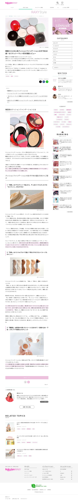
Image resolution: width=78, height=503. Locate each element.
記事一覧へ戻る (27, 407)
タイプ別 (25, 455)
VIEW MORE (70, 101)
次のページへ (27, 377)
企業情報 (29, 489)
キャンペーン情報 (39, 7)
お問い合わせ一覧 (15, 498)
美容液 (30, 455)
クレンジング (35, 442)
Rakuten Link (62, 477)
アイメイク (55, 48)
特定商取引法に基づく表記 (47, 479)
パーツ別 (63, 121)
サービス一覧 (7, 498)
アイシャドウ (61, 114)
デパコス (55, 124)
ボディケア (55, 51)
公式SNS (52, 7)
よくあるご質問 (66, 7)
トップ (12, 7)
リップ (66, 117)
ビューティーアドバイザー (29, 477)
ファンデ (16, 76)
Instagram (62, 473)
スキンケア (10, 74)
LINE (61, 475)
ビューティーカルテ (28, 475)
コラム (54, 60)
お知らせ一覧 (45, 469)
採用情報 (49, 489)
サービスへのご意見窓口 (47, 475)
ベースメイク (56, 45)
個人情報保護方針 (35, 489)
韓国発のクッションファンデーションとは (17, 91)
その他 (54, 62)
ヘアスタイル (59, 119)
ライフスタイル (66, 126)
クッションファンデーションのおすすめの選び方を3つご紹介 (22, 93)
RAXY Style (25, 7)
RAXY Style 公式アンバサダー (60, 112)
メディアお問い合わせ (46, 471)
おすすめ (7, 76)
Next (46, 384)
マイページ (26, 473)
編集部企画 (28, 428)
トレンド (68, 114)
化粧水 (69, 121)
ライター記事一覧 (44, 401)
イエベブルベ (56, 121)
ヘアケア (55, 54)
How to (19, 428)
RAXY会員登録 (63, 469)
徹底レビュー (20, 455)
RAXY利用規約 (45, 477)
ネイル (54, 57)
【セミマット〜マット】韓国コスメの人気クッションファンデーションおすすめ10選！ (27, 97)
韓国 (12, 76)
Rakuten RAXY (11, 3)
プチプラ (66, 119)
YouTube (62, 479)
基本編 (69, 112)
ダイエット (69, 124)
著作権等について (43, 489)
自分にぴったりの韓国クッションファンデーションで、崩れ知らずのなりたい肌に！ (26, 101)
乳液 (33, 428)
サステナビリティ (24, 498)
